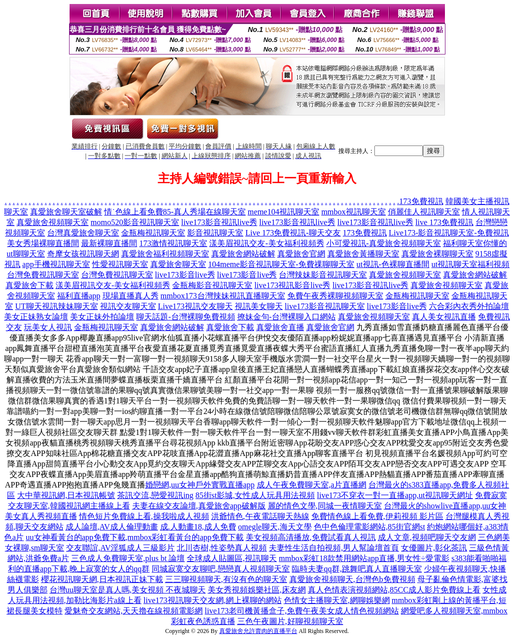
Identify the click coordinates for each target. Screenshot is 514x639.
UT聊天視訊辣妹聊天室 (56, 306)
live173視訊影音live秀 (292, 285)
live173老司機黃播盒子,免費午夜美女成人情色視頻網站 (302, 610)
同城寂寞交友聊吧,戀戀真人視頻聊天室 (221, 568)
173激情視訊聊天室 (173, 243)
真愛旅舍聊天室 (178, 264)
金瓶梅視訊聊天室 (153, 232)
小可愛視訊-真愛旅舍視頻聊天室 (383, 243)
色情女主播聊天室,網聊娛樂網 (337, 600)
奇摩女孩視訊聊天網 (83, 254)
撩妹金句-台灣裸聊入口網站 (286, 316)
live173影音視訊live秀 (219, 222)
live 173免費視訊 (444, 222)
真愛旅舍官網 (301, 254)
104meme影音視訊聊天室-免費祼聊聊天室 (281, 264)
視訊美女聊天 (259, 306)
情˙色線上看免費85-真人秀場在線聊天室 (175, 212)
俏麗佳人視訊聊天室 (424, 212)
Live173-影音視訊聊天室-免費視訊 (449, 232)
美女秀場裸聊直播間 (43, 243)
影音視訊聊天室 (215, 232)
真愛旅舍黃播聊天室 (363, 254)
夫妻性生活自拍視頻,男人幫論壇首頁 (334, 548)
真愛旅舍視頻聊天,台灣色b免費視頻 (352, 579)
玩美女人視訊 (48, 327)
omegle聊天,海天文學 (275, 526)
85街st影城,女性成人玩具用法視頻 (255, 495)
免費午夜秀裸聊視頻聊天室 (335, 296)
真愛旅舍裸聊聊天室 (437, 254)
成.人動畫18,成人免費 (198, 526)
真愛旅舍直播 (280, 327)
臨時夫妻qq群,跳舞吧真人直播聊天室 (357, 568)
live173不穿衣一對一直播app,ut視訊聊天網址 (395, 495)
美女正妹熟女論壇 (36, 316)
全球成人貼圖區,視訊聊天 (232, 558)
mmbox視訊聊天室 (353, 212)
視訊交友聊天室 (128, 306)
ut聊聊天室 (26, 254)
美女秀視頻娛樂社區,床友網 (257, 590)
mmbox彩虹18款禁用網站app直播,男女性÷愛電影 (364, 558)
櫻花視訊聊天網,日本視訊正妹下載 (102, 579)
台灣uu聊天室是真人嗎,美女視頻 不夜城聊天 (128, 590)
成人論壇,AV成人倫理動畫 (112, 526)
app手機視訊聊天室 (56, 264)
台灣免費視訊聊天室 (43, 274)
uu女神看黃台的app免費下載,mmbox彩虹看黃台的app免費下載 (135, 537)
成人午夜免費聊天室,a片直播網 (311, 484)
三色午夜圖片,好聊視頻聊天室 (290, 621)
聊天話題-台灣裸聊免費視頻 (185, 316)
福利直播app (79, 296)
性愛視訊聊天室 (120, 264)
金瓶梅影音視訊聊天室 (212, 285)
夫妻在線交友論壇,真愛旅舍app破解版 (199, 506)
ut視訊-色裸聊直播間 (392, 264)
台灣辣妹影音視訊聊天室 (323, 274)
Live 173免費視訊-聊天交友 (293, 232)
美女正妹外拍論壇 (102, 316)
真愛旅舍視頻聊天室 (53, 222)
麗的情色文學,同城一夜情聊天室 (325, 506)
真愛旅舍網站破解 (243, 254)
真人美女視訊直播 (444, 316)
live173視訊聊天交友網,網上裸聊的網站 (213, 600)
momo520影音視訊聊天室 (135, 222)
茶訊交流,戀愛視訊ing (155, 495)
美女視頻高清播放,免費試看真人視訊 (311, 537)
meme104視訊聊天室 (283, 212)
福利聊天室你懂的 (475, 243)
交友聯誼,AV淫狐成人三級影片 (120, 548)
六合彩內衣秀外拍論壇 (469, 306)
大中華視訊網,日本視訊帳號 (66, 495)
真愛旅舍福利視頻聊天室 (165, 254)
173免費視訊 (421, 201)
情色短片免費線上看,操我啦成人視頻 (144, 516)
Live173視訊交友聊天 (195, 306)
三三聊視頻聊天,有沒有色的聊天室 (226, 579)
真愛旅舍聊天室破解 (66, 212)
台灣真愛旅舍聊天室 (83, 232)
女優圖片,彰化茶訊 (434, 548)
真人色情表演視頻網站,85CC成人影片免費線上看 (394, 590)
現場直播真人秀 (131, 296)
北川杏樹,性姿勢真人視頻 (222, 548)
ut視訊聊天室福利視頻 (470, 264)
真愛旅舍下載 (30, 285)
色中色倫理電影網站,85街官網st (369, 526)
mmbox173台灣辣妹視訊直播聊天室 (223, 296)
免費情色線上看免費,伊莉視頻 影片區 (377, 516)
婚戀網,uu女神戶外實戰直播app (200, 484)
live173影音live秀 (185, 274)
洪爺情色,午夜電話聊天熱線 (260, 516)
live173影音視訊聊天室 (325, 306)
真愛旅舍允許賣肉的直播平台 (258, 631)
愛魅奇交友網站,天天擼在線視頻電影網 (134, 610)
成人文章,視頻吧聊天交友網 (427, 537)
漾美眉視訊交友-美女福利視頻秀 (266, 243)
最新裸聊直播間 (109, 243)
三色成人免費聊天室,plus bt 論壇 (128, 558)
